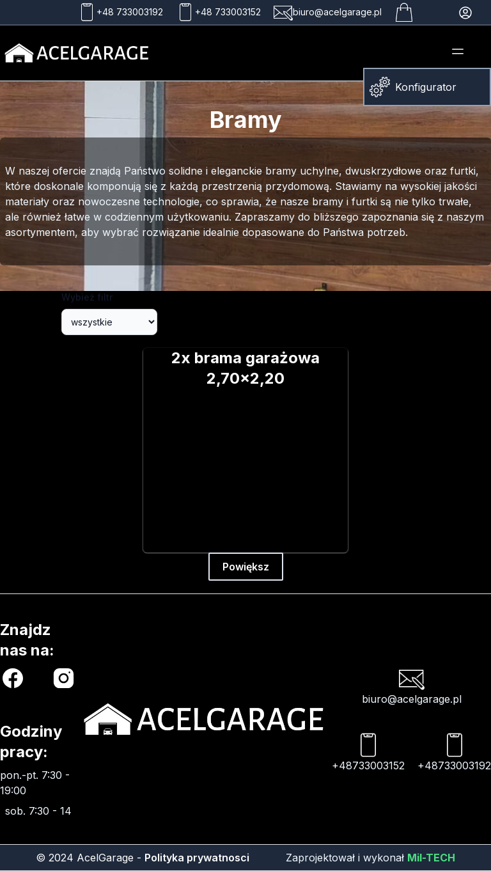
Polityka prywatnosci (196, 857)
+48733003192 (454, 752)
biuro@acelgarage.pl (412, 685)
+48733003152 (368, 752)
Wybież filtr (87, 297)
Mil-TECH (431, 857)
